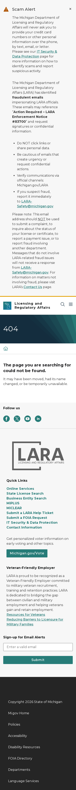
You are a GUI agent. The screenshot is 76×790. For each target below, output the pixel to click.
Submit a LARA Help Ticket (29, 513)
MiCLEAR (14, 508)
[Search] (62, 304)
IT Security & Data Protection (32, 523)
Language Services (23, 781)
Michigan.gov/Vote (27, 553)
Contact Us (33, 287)
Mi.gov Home (18, 713)
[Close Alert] (70, 9)
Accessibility (17, 736)
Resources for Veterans (25, 615)
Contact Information (24, 527)
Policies (14, 724)
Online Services (20, 489)
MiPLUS (12, 503)
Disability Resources (24, 747)
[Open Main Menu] (70, 304)
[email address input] (38, 647)
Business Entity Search (26, 498)
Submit (38, 660)
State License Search (25, 493)
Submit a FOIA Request (26, 518)
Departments (19, 770)
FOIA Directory (20, 758)
